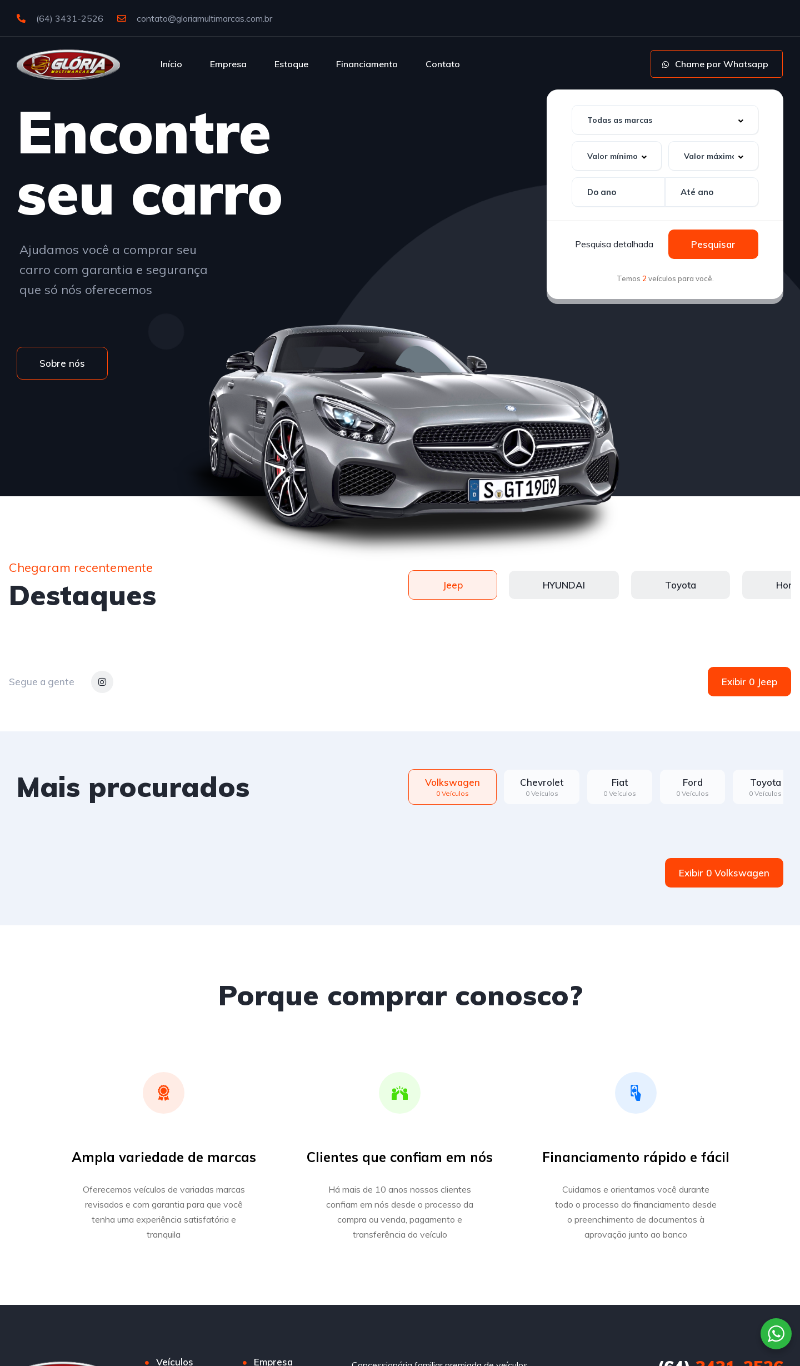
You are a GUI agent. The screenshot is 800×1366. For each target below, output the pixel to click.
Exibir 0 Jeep (749, 681)
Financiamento (367, 63)
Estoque (291, 63)
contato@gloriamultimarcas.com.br (194, 18)
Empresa (228, 63)
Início (171, 63)
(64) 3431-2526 (60, 18)
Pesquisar (713, 244)
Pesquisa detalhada (614, 244)
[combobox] (665, 119)
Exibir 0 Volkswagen (724, 873)
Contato (443, 63)
